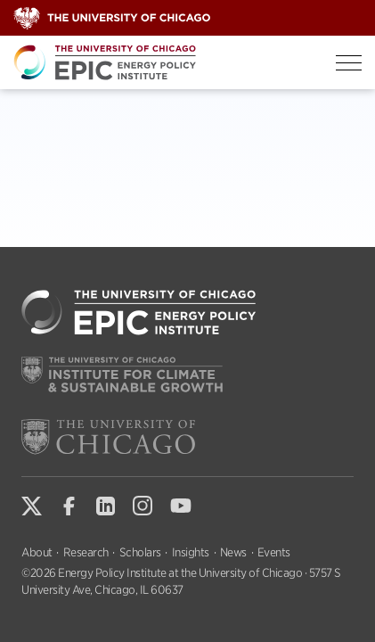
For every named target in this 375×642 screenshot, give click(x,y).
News (233, 552)
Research (86, 552)
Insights (190, 552)
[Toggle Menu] (349, 62)
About (37, 552)
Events (273, 552)
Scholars (140, 552)
